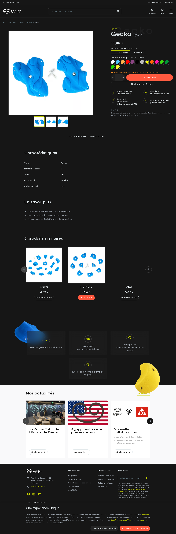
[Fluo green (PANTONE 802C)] (162, 62)
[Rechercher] (118, 11)
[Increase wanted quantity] (123, 77)
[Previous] (24, 269)
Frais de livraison (106, 479)
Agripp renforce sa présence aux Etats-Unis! (87, 431)
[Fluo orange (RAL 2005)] (152, 62)
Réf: (112, 110)
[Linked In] (39, 494)
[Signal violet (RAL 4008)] (132, 62)
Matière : (124, 48)
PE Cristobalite (120, 52)
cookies (145, 515)
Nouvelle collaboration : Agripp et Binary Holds (127, 431)
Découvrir (142, 393)
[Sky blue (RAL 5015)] (118, 62)
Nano (44, 287)
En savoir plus (97, 136)
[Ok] (147, 478)
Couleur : (127, 58)
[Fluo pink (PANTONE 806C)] (157, 62)
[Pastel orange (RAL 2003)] (123, 62)
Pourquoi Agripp (74, 479)
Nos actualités (40, 393)
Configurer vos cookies (104, 528)
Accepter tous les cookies (135, 528)
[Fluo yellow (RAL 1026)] (147, 62)
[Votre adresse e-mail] (134, 478)
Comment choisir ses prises (79, 483)
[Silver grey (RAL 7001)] (142, 62)
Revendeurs (102, 487)
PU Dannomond (139, 52)
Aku (129, 287)
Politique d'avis (105, 483)
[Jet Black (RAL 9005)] (137, 62)
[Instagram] (34, 494)
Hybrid (29, 22)
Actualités (72, 490)
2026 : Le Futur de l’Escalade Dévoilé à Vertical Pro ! (45, 431)
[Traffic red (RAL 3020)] (128, 62)
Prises (22, 22)
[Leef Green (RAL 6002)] (167, 62)
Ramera (86, 287)
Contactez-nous (74, 486)
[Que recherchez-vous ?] (84, 11)
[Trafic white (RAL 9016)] (113, 62)
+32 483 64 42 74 (38, 487)
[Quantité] (118, 77)
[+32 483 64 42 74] (11, 2)
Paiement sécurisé (106, 476)
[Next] (148, 269)
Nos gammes (12, 22)
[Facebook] (28, 494)
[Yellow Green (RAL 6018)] (113, 67)
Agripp (114, 29)
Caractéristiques (77, 136)
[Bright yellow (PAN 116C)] (118, 67)
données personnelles (121, 520)
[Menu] (171, 11)
